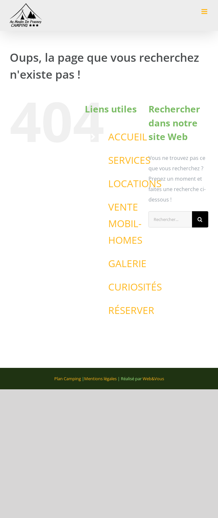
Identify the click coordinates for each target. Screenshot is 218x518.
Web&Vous (153, 379)
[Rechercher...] (170, 219)
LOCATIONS (134, 183)
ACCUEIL (127, 136)
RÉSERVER (131, 310)
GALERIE (127, 263)
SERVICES (129, 160)
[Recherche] (200, 219)
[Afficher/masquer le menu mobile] (204, 11)
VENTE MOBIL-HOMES (125, 223)
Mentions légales (100, 379)
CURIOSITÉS (135, 286)
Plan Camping (67, 379)
